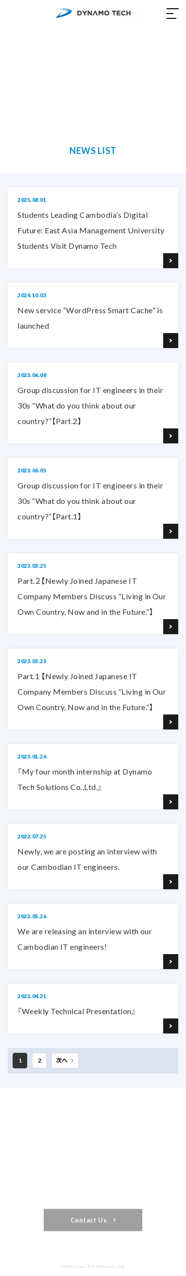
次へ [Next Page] (62, 1060)
